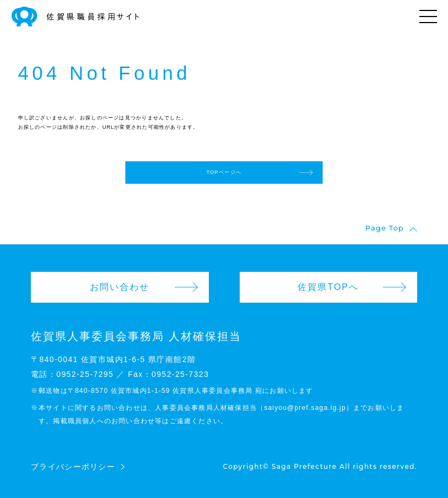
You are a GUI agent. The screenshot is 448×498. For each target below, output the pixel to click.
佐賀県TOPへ (328, 287)
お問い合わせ (119, 287)
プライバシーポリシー (73, 466)
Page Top (384, 228)
